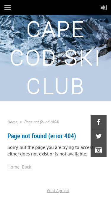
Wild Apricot (58, 190)
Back (26, 167)
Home (12, 122)
